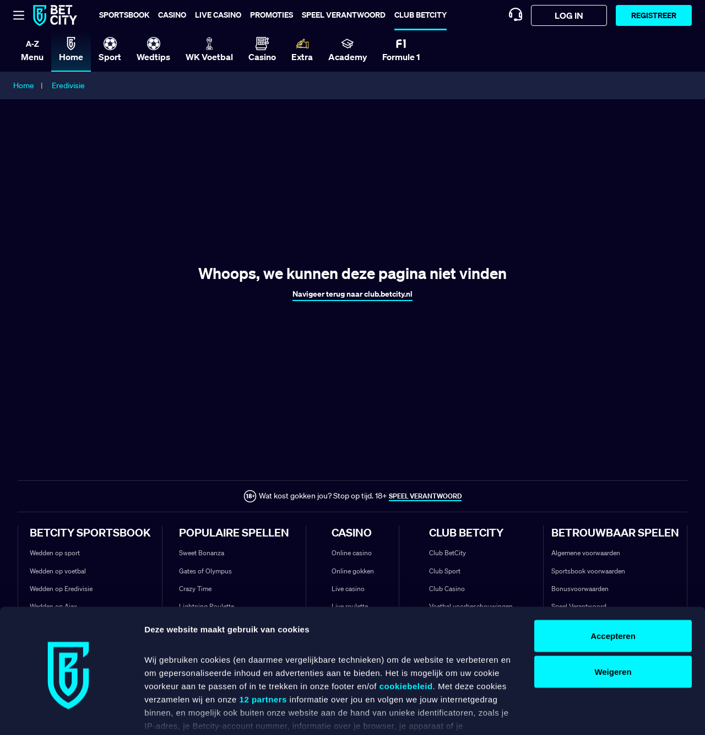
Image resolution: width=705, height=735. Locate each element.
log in (569, 15)
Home (23, 85)
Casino (172, 14)
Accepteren (613, 580)
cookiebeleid (406, 631)
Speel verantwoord (344, 14)
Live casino (218, 14)
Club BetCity (420, 14)
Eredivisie (68, 85)
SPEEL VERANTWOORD (425, 496)
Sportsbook (124, 14)
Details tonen (170, 713)
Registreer (653, 15)
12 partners (263, 644)
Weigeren (612, 616)
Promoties (271, 14)
